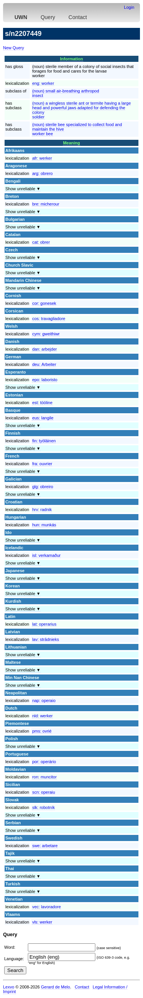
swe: (45, 845)
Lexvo (8, 987)
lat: (44, 624)
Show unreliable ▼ (22, 188)
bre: (45, 204)
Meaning (71, 143)
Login (129, 7)
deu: (44, 364)
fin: (44, 440)
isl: (46, 555)
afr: (42, 158)
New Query (13, 47)
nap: (43, 700)
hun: (44, 524)
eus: (42, 418)
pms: (41, 731)
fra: (42, 463)
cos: (48, 318)
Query (47, 17)
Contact (78, 17)
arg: (42, 173)
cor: (44, 303)
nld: (42, 715)
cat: (41, 242)
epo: (44, 379)
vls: (42, 922)
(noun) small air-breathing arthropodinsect (65, 93)
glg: (42, 486)
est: (42, 402)
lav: (45, 639)
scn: (43, 792)
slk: (43, 807)
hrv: (41, 509)
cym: (45, 334)
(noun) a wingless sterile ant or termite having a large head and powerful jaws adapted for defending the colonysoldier (81, 110)
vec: (46, 906)
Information (71, 59)
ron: (44, 777)
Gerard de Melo (55, 987)
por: (44, 761)
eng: (43, 83)
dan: (44, 349)
